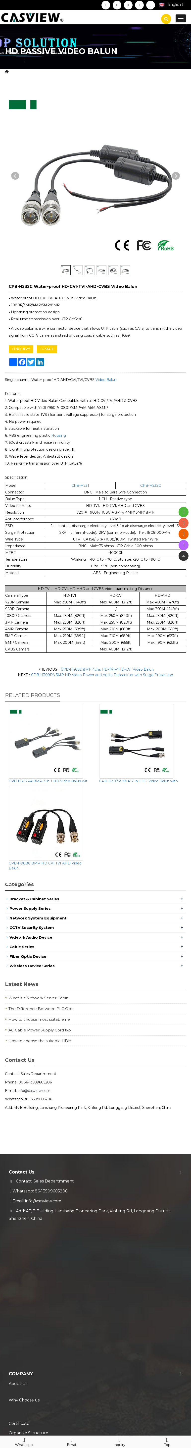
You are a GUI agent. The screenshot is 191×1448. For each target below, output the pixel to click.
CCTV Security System (69, 71)
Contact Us (20, 1295)
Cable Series (21, 946)
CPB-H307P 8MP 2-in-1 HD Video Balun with (138, 781)
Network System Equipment (37, 918)
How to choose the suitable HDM (40, 1040)
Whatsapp (24, 1441)
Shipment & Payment (30, 1320)
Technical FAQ (23, 1350)
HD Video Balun (111, 71)
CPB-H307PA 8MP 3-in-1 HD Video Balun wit (48, 781)
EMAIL (47, 349)
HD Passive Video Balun (154, 71)
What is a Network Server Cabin (38, 998)
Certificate (19, 1265)
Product (35, 71)
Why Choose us (24, 1255)
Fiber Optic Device (27, 956)
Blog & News (26, 1365)
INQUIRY (21, 349)
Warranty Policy (24, 1330)
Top (167, 1441)
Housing (58, 435)
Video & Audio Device (30, 937)
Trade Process (23, 1340)
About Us (18, 1245)
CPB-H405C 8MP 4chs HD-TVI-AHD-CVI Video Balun (107, 669)
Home (16, 71)
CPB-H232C (150, 485)
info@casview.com (34, 1090)
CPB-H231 (80, 485)
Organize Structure (28, 1275)
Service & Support (33, 1310)
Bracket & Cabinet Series (34, 899)
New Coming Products (31, 1375)
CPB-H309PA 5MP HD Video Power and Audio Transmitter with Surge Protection (102, 675)
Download (19, 1285)
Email (72, 1441)
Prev (15, 176)
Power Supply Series (30, 908)
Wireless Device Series (32, 966)
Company (21, 1236)
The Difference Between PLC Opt (40, 1008)
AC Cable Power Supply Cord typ (39, 1030)
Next (176, 176)
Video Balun (106, 379)
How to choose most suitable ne (39, 1019)
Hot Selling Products (29, 1385)
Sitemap (92, 1420)
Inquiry (119, 1441)
